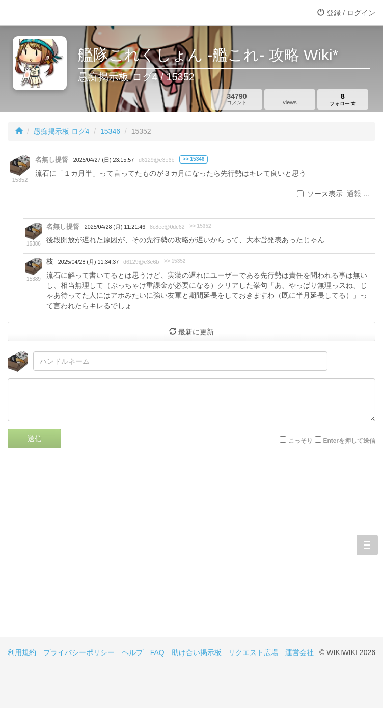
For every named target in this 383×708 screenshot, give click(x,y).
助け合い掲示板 (197, 652)
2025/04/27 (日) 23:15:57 (103, 160)
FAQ (157, 652)
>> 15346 (194, 159)
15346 (110, 131)
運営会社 (299, 652)
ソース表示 (320, 193)
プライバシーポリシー (79, 652)
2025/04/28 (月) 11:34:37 (88, 262)
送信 (35, 438)
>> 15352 (200, 226)
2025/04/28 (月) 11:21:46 (115, 227)
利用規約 (22, 652)
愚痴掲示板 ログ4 (62, 131)
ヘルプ (132, 652)
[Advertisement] (191, 550)
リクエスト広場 (253, 652)
